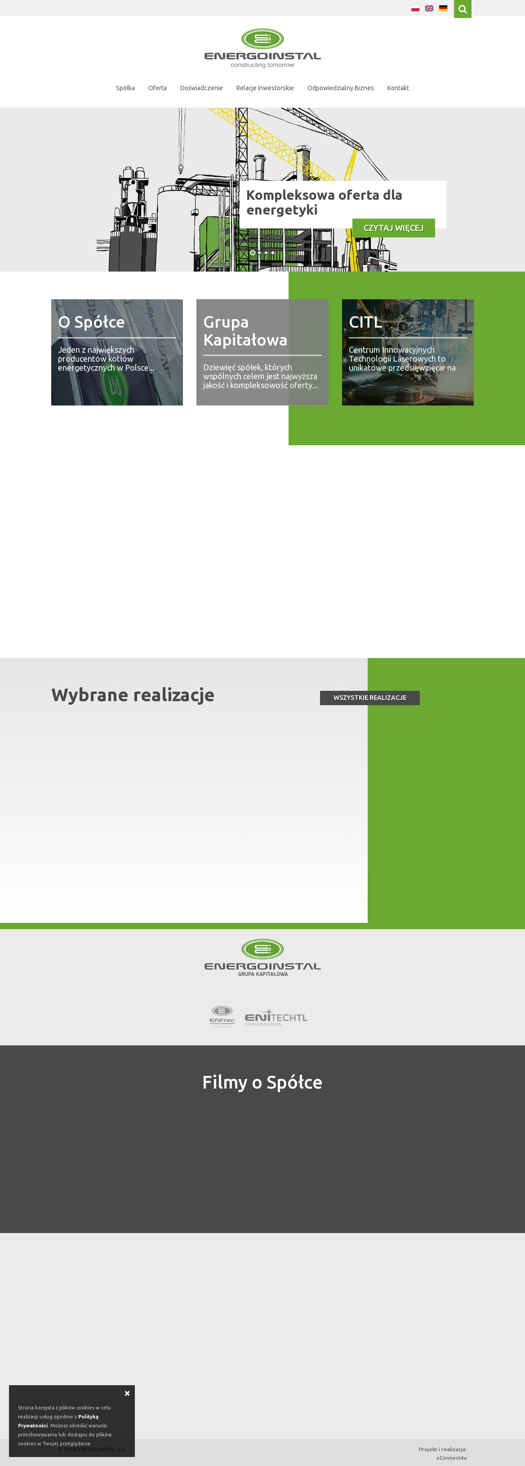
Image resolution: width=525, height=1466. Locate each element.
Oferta (157, 88)
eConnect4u (451, 1458)
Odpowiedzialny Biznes (340, 88)
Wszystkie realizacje (370, 697)
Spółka (125, 88)
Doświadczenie (201, 88)
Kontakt (398, 88)
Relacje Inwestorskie (265, 88)
